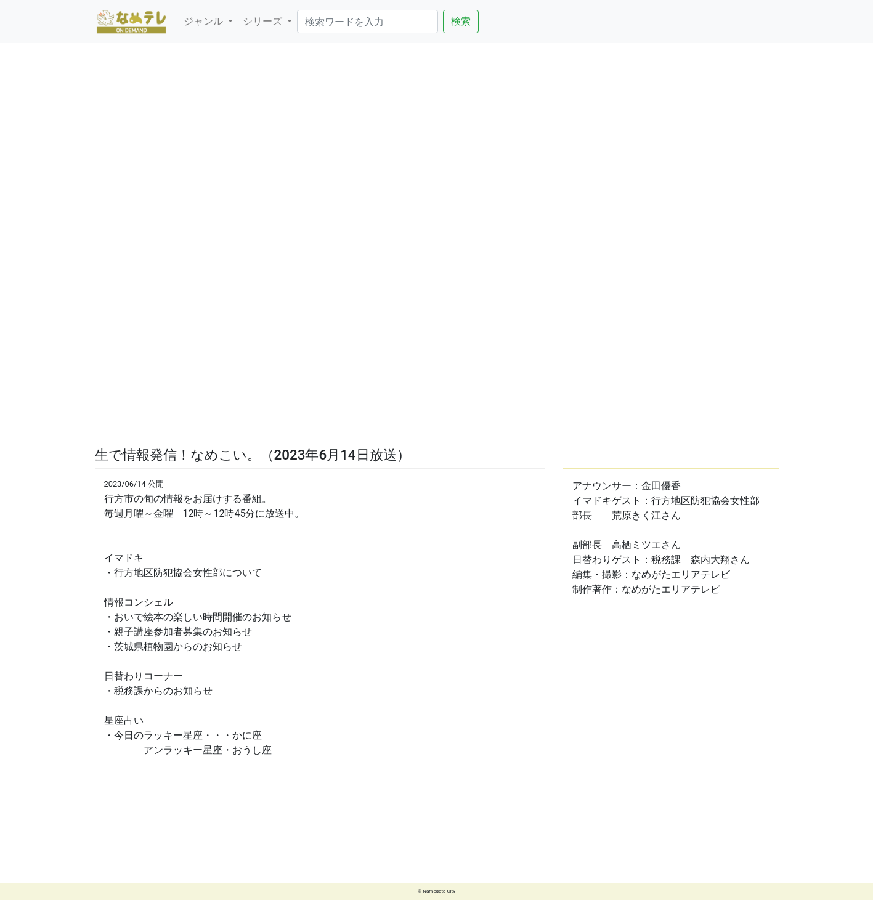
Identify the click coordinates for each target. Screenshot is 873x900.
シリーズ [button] (264, 21)
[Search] (367, 21)
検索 (461, 21)
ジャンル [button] (204, 21)
